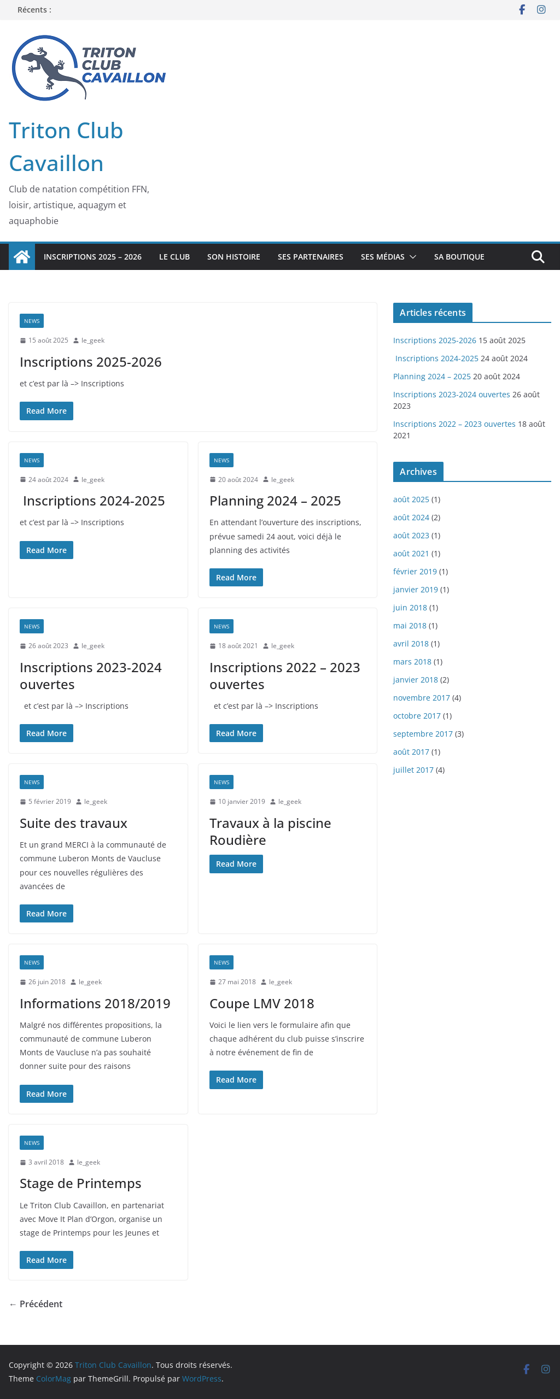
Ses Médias (383, 256)
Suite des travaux (73, 823)
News (31, 321)
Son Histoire (233, 256)
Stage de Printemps (81, 1183)
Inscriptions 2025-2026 (91, 361)
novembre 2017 (421, 697)
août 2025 (411, 499)
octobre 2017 (417, 715)
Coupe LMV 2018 (261, 1003)
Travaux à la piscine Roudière (270, 831)
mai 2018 (410, 625)
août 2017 (411, 751)
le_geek (92, 340)
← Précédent (35, 1304)
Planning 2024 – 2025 (275, 500)
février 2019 (415, 571)
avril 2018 (411, 643)
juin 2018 (410, 607)
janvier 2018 (415, 679)
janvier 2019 (415, 589)
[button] (411, 256)
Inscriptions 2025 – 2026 (93, 256)
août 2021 (411, 553)
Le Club (174, 256)
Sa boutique (459, 256)
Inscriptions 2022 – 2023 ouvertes (284, 675)
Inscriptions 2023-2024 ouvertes (91, 675)
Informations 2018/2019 (95, 1003)
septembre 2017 (423, 733)
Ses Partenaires (310, 256)
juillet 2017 (413, 770)
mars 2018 (412, 661)
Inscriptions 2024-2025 (92, 500)
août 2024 (411, 517)
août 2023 (411, 535)
